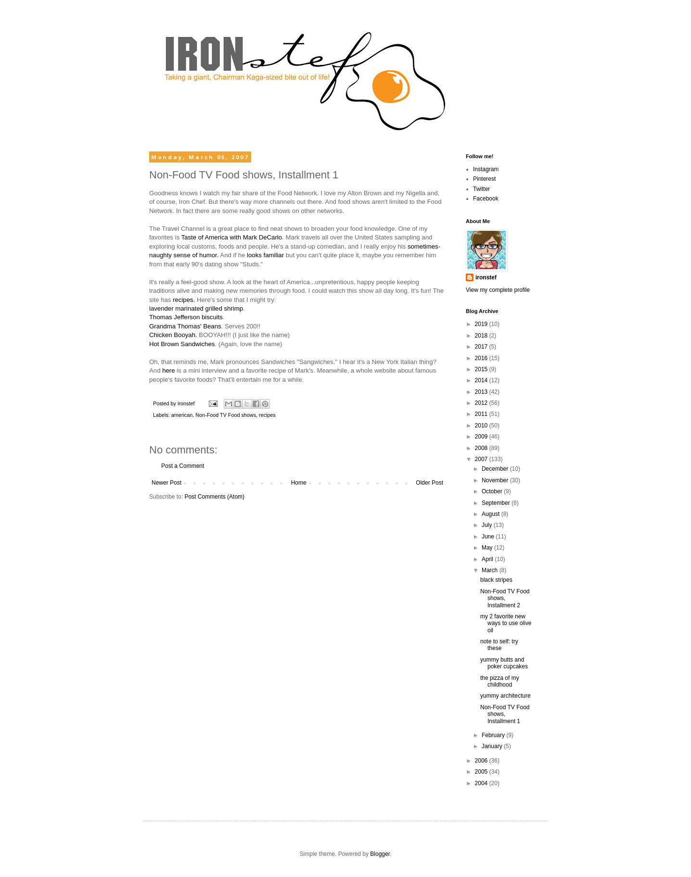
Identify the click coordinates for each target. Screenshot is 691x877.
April (488, 559)
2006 (482, 760)
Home (299, 482)
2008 (482, 448)
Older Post (429, 482)
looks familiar (265, 255)
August (491, 514)
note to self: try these (499, 644)
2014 (482, 380)
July (488, 525)
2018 (482, 335)
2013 (482, 391)
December (496, 468)
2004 (482, 783)
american (181, 415)
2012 (482, 403)
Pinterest (484, 178)
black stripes (496, 579)
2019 (482, 324)
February (494, 735)
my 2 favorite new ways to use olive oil (505, 623)
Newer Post (166, 482)
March (490, 570)
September (497, 503)
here (168, 370)
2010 (482, 425)
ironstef (486, 277)
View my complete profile (498, 290)
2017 (482, 346)
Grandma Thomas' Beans (185, 326)
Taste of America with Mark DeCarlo (231, 237)
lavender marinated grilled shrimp (196, 308)
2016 (482, 358)
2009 (482, 436)
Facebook (486, 198)
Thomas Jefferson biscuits (186, 317)
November (496, 480)
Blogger (380, 854)
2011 (482, 414)
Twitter (481, 189)
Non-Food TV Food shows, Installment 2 (505, 598)
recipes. (184, 299)
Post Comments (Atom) (214, 496)
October (493, 491)
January (493, 746)
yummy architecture (505, 695)
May (488, 547)
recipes (267, 415)
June (489, 536)
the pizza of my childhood (499, 681)
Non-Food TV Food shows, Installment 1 (505, 714)
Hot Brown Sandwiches (182, 344)
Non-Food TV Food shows (225, 415)
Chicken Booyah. (173, 334)
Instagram (486, 169)
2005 (482, 771)
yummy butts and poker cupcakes (504, 663)
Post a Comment (182, 466)
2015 (482, 369)
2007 (482, 459)
